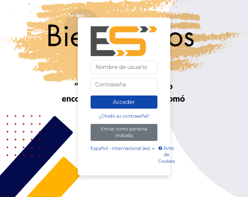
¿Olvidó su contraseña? (124, 116)
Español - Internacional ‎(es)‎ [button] (121, 148)
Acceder (124, 102)
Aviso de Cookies (166, 155)
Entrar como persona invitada (124, 132)
